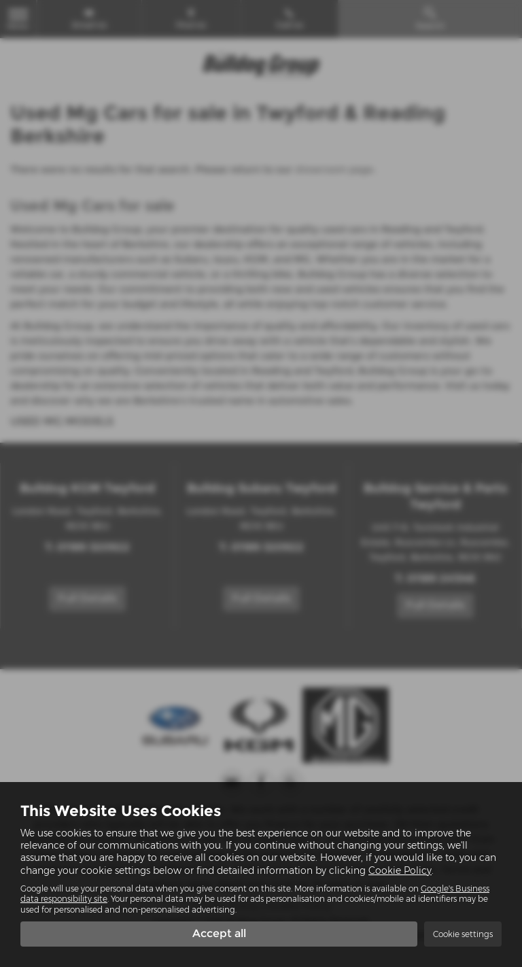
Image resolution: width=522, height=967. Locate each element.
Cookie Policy (400, 870)
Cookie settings (463, 934)
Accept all (219, 933)
